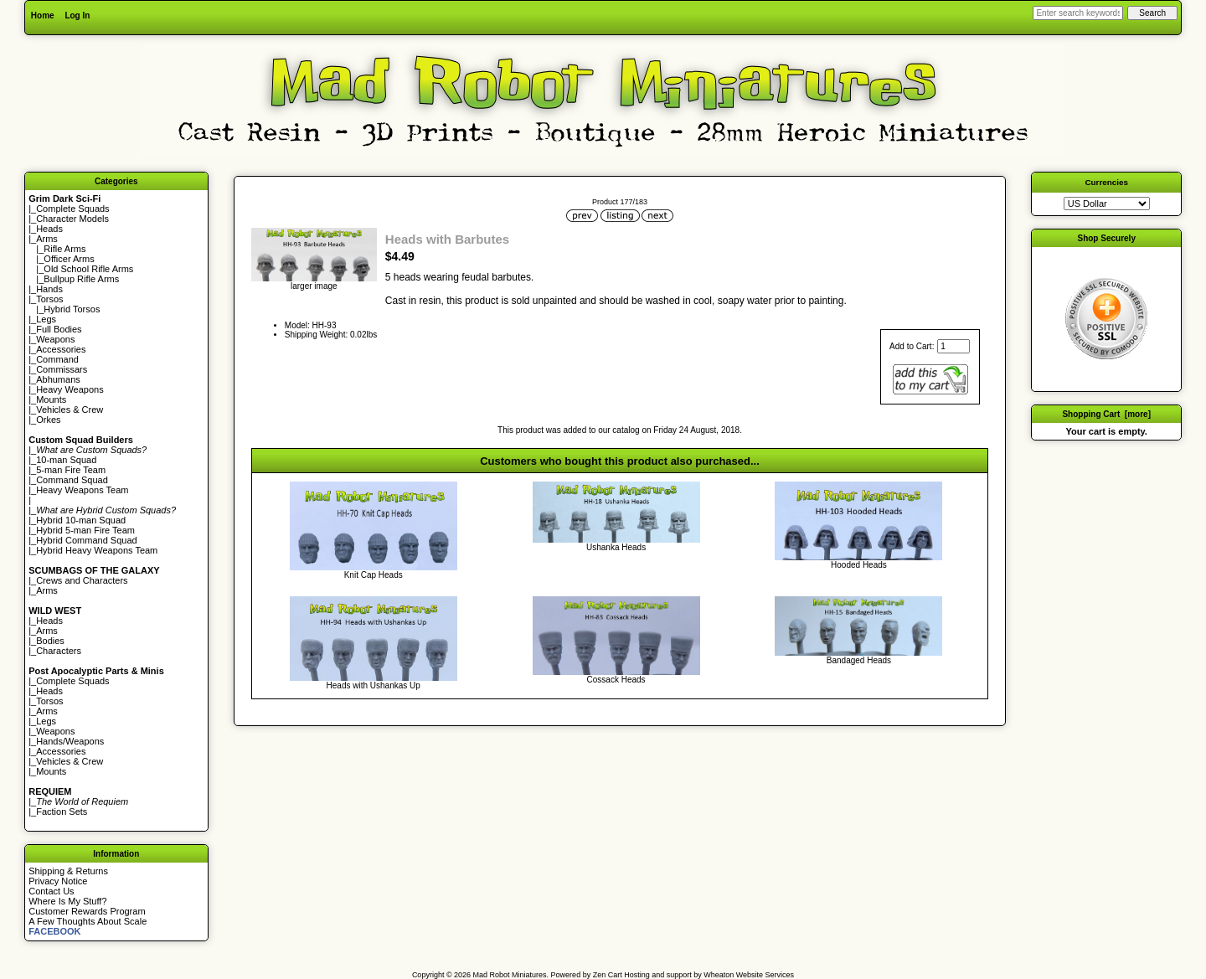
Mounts (51, 399)
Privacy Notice (57, 881)
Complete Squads (72, 209)
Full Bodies (58, 329)
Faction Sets (61, 811)
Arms (47, 590)
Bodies (50, 641)
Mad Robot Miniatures (510, 975)
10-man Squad (66, 460)
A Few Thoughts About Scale (87, 921)
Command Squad (72, 480)
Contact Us (51, 891)
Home (42, 15)
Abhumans (58, 379)
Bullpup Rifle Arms (81, 279)
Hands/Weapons (70, 741)
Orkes (48, 420)
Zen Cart (607, 975)
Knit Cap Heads (373, 575)
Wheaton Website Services (749, 975)
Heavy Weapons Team (82, 490)
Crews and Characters (81, 580)
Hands (49, 289)
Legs (46, 319)
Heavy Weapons (70, 389)
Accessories (60, 349)
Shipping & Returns (68, 871)
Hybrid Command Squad (86, 540)
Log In (77, 15)
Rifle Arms (64, 249)
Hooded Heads (859, 564)
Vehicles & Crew (69, 409)
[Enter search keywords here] (1078, 13)
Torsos (49, 299)
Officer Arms (69, 259)
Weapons (55, 339)
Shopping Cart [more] (1106, 414)
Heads (49, 229)
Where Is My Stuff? (67, 901)
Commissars (61, 369)
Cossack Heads (616, 679)
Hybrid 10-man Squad (81, 520)
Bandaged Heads (859, 660)
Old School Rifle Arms (88, 269)
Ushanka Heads (616, 547)
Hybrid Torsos (72, 309)
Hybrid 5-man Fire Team (85, 530)
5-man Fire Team (71, 470)
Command (57, 359)
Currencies (1106, 182)
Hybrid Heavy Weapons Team (96, 550)
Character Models (72, 219)
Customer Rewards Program (86, 911)
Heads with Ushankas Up (373, 685)
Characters (58, 651)
